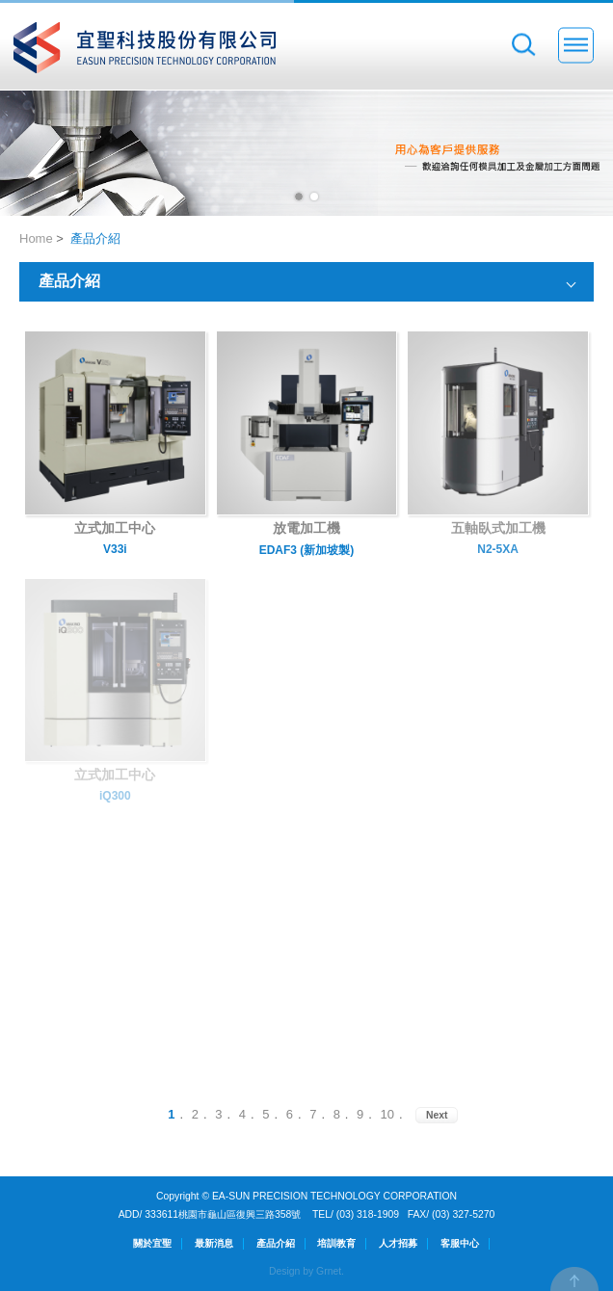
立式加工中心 (114, 528)
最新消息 (214, 1243)
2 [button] (314, 196)
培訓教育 (336, 1243)
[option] (306, 153)
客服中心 (459, 1243)
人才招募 (398, 1243)
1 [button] (299, 196)
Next (437, 1115)
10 (387, 1114)
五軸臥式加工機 (498, 528)
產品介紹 (95, 238)
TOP (574, 1279)
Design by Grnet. (306, 1271)
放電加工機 (306, 528)
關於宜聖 (152, 1243)
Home (36, 238)
